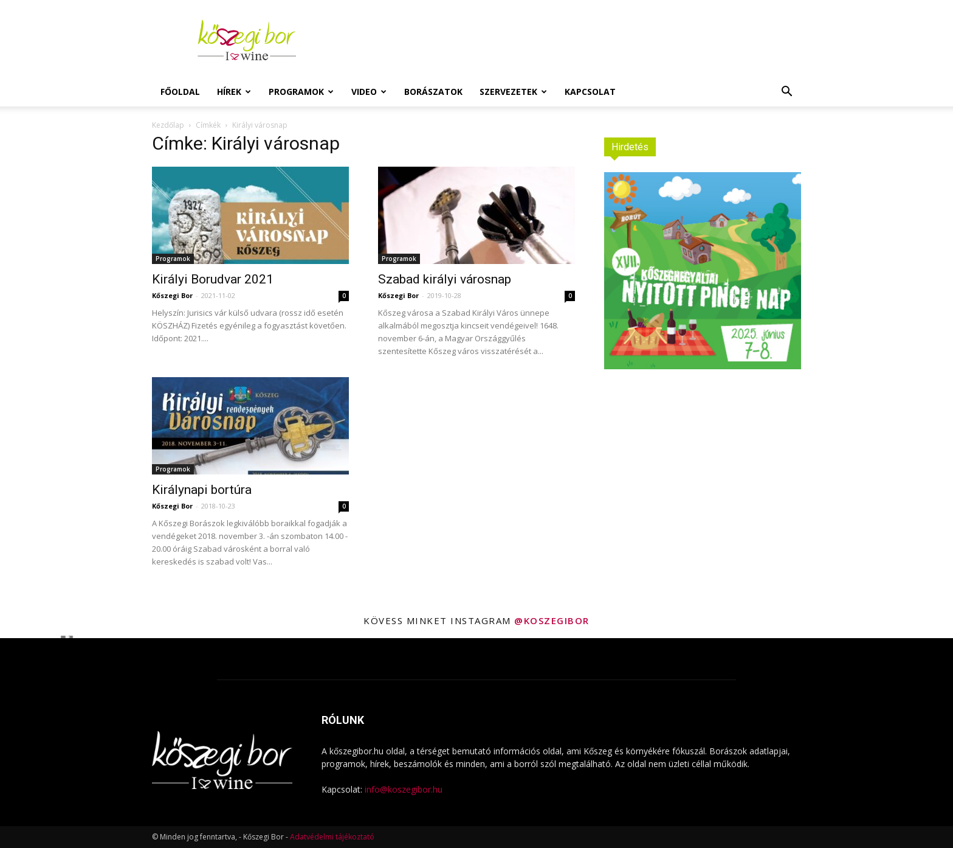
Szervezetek (513, 91)
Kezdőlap (168, 125)
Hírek (234, 91)
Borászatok (433, 91)
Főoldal (180, 91)
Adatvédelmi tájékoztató (332, 837)
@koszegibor (552, 620)
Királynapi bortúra (202, 489)
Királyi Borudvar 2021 (213, 279)
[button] (786, 93)
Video (369, 91)
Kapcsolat (590, 91)
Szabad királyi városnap (444, 279)
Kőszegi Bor (172, 295)
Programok (301, 91)
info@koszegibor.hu (403, 789)
